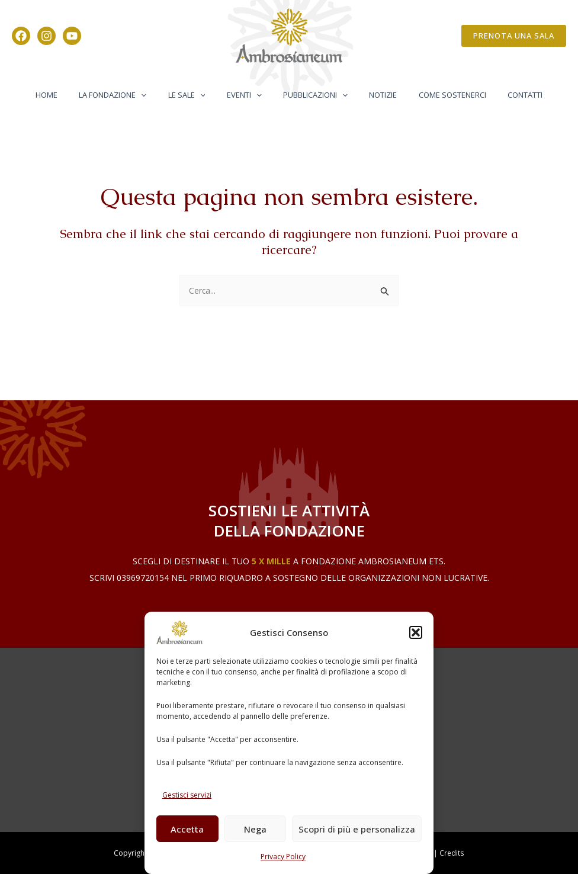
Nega (255, 829)
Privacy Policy (283, 856)
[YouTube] (72, 36)
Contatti (503, 94)
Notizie (374, 94)
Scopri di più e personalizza (356, 829)
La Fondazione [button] (128, 94)
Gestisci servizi (186, 795)
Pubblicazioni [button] (312, 94)
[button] (416, 632)
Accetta (187, 829)
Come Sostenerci (437, 94)
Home (68, 94)
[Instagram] (46, 36)
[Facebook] (21, 36)
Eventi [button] (247, 94)
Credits (452, 853)
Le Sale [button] (195, 94)
